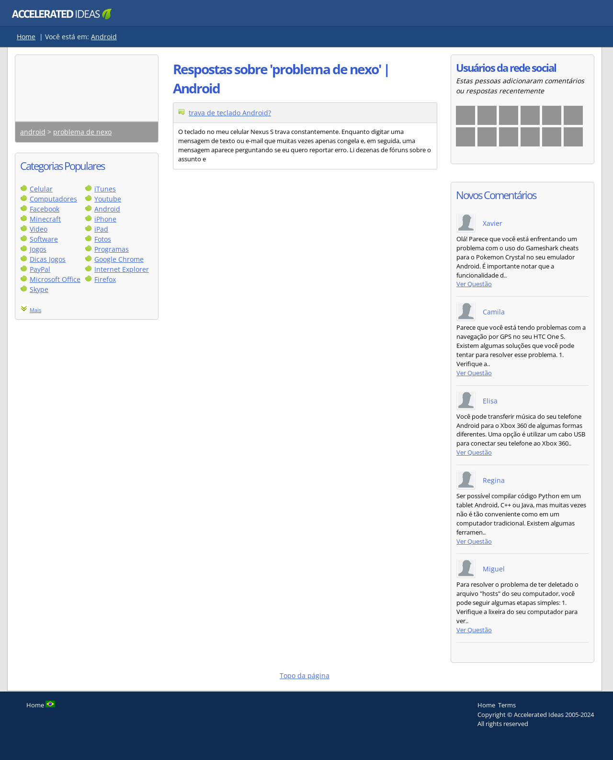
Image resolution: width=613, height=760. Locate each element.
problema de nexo (82, 131)
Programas (111, 249)
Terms (507, 705)
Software (44, 239)
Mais (35, 309)
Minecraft (45, 219)
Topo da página (304, 675)
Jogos (38, 249)
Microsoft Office (55, 279)
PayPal (40, 269)
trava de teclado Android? (230, 112)
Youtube (107, 198)
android (32, 131)
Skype (39, 289)
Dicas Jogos (48, 259)
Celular (41, 188)
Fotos (102, 239)
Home (26, 36)
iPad (101, 229)
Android (104, 36)
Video (38, 229)
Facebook (44, 208)
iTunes (105, 188)
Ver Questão (474, 284)
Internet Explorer (121, 269)
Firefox (105, 279)
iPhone (105, 219)
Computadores (53, 198)
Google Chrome (119, 259)
